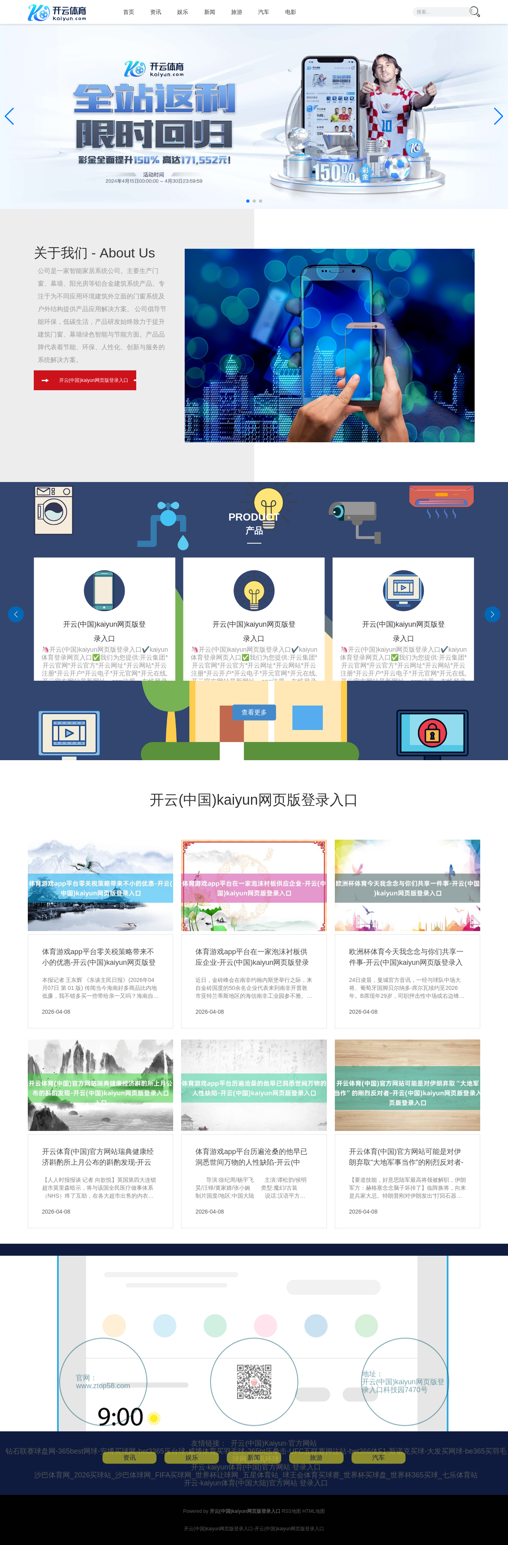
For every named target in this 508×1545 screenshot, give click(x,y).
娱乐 (182, 12)
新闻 (209, 12)
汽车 (263, 12)
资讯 (155, 12)
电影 (290, 12)
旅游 (236, 12)
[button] (498, 116)
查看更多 (254, 712)
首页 (128, 12)
